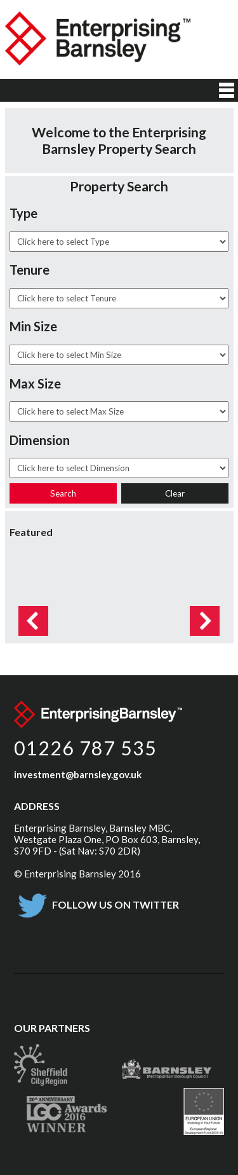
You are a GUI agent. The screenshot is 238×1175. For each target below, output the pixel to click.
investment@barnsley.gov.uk (78, 774)
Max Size (35, 383)
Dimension (40, 440)
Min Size (33, 326)
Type (23, 213)
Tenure (30, 269)
